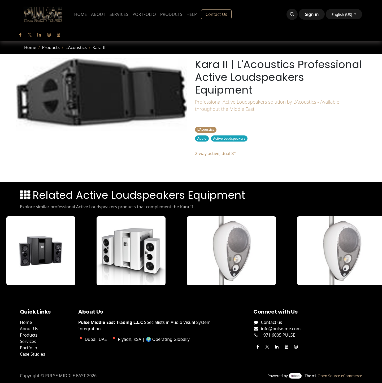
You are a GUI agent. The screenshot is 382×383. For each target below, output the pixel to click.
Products (51, 47)
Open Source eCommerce (340, 375)
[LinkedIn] (39, 34)
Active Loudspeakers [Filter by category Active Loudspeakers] (229, 138)
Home (30, 47)
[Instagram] (49, 34)
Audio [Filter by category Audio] (201, 138)
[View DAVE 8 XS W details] (132, 250)
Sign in (312, 14)
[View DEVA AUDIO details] (233, 250)
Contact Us (216, 14)
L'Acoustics (76, 47)
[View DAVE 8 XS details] (42, 250)
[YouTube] (58, 34)
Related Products (278, 171)
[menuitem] (80, 14)
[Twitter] (29, 34)
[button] (292, 14)
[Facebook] (20, 34)
